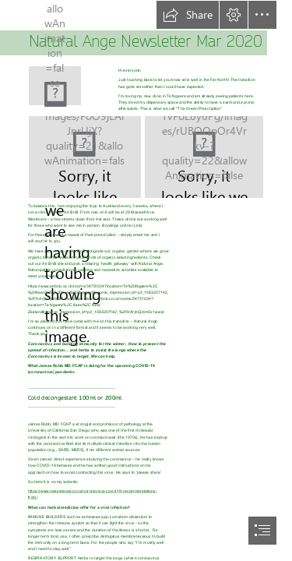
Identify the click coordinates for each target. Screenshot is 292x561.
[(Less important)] (55, 85)
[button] (188, 15)
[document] (146, 280)
